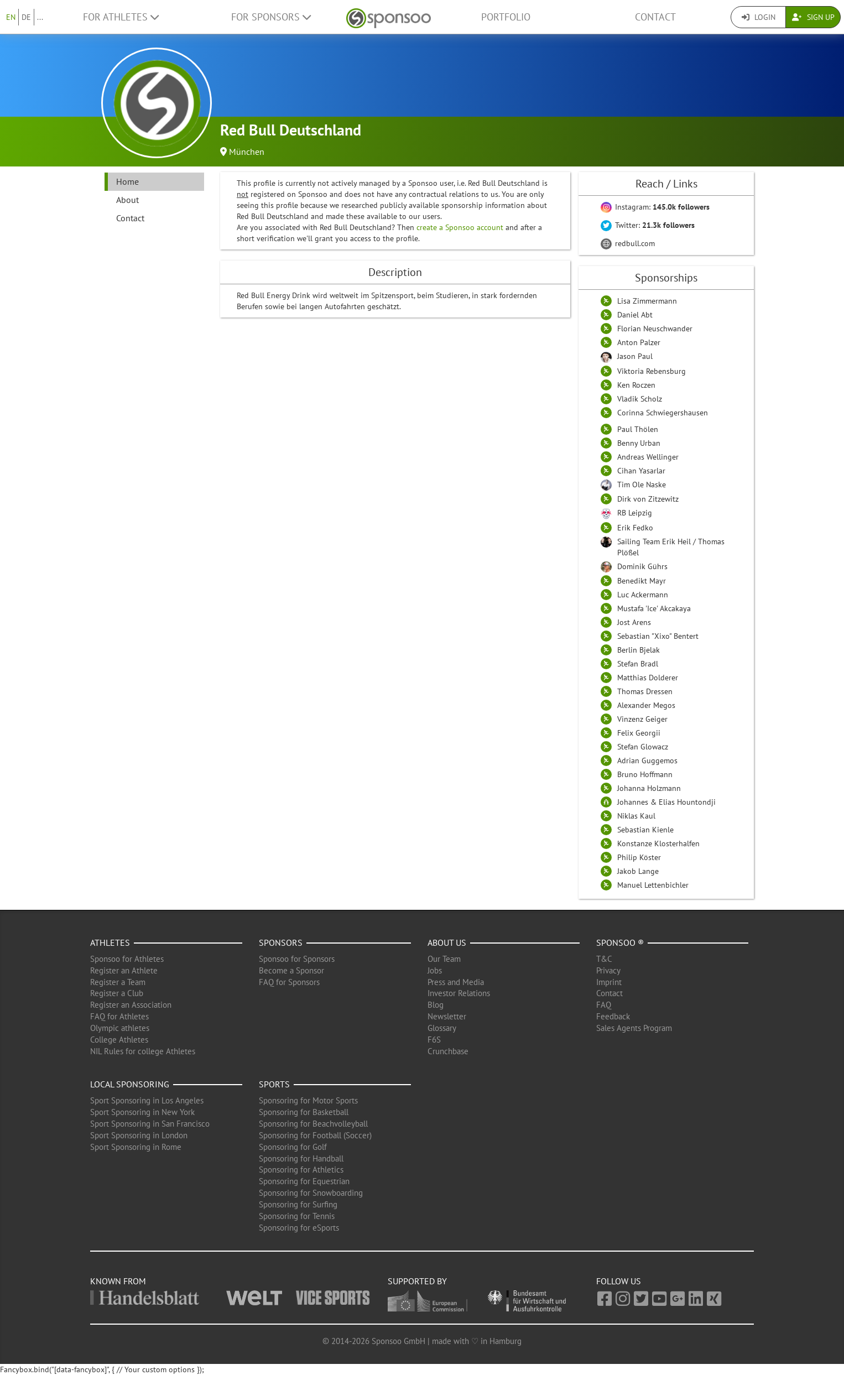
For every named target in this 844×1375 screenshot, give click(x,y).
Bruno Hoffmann (645, 774)
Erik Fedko (635, 528)
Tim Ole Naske (641, 484)
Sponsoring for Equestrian (304, 1181)
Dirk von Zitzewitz (648, 499)
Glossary (442, 1028)
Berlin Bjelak (638, 650)
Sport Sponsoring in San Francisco (150, 1123)
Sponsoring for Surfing (298, 1204)
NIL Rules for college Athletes (142, 1051)
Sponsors (281, 942)
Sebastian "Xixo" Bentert (658, 636)
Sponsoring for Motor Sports (308, 1100)
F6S (434, 1039)
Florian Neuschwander (654, 329)
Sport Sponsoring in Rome (135, 1147)
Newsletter (447, 1016)
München (246, 151)
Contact (655, 17)
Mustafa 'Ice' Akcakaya (654, 608)
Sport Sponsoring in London (138, 1135)
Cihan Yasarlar (641, 471)
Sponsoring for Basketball (303, 1112)
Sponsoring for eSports (299, 1227)
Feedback (613, 1016)
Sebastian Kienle (645, 830)
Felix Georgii (638, 733)
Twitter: (648, 225)
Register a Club (116, 993)
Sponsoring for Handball (301, 1158)
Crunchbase (448, 1051)
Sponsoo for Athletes (127, 959)
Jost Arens (634, 622)
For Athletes (121, 17)
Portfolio (505, 17)
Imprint (609, 982)
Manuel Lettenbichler (653, 885)
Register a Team (117, 982)
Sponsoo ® (620, 942)
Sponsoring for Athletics (301, 1169)
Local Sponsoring (129, 1084)
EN (10, 17)
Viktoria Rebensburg (651, 371)
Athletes (110, 942)
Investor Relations (459, 993)
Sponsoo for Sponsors (297, 959)
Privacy (608, 970)
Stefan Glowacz (642, 747)
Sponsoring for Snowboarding (311, 1193)
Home (127, 181)
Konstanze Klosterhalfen (658, 843)
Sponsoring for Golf (293, 1147)
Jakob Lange (638, 871)
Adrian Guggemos (647, 760)
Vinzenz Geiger (642, 719)
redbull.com (628, 243)
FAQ (603, 1004)
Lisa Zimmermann (647, 301)
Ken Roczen (636, 385)
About (127, 199)
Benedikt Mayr (641, 581)
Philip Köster (639, 857)
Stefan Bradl (637, 664)
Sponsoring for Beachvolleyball (313, 1123)
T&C (604, 959)
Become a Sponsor (291, 970)
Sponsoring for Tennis (297, 1216)
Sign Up (813, 17)
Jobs (435, 970)
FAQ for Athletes (119, 1016)
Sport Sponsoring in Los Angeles (147, 1100)
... (40, 17)
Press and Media (456, 982)
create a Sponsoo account (459, 227)
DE (26, 17)
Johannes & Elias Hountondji (666, 802)
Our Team (444, 959)
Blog (436, 1004)
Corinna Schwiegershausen (662, 413)
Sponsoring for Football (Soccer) (315, 1135)
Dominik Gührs (642, 566)
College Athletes (119, 1039)
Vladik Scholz (639, 399)
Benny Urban (638, 443)
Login (758, 17)
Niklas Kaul (636, 816)
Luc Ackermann (642, 595)
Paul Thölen (637, 429)
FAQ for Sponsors (289, 982)
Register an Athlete (124, 970)
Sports (274, 1084)
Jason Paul (635, 356)
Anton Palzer (638, 342)
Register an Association (130, 1004)
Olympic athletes (119, 1028)
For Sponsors (271, 17)
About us (447, 942)
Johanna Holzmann (649, 788)
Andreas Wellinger (648, 457)
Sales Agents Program (634, 1028)
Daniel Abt (635, 315)
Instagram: (655, 207)
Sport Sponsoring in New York (142, 1112)
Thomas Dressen (645, 691)
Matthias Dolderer (647, 678)
